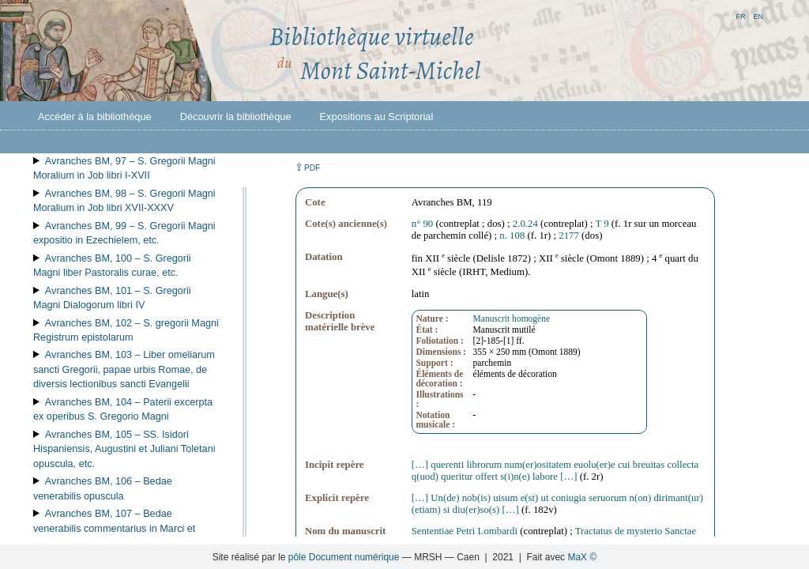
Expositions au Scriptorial (377, 116)
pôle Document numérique (344, 557)
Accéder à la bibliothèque (95, 116)
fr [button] (740, 15)
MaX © (581, 557)
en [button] (758, 15)
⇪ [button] (307, 167)
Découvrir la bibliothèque (236, 116)
